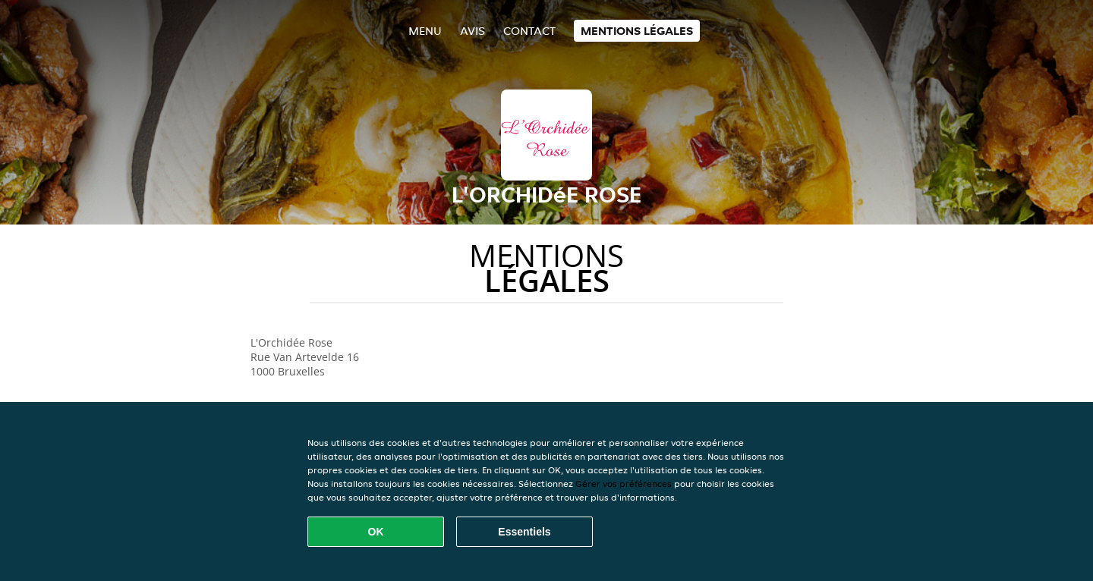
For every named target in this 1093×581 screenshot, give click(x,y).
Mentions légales (637, 31)
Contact (529, 31)
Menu (425, 31)
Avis (472, 31)
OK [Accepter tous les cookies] (376, 532)
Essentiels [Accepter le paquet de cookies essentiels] (524, 532)
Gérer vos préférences (623, 483)
